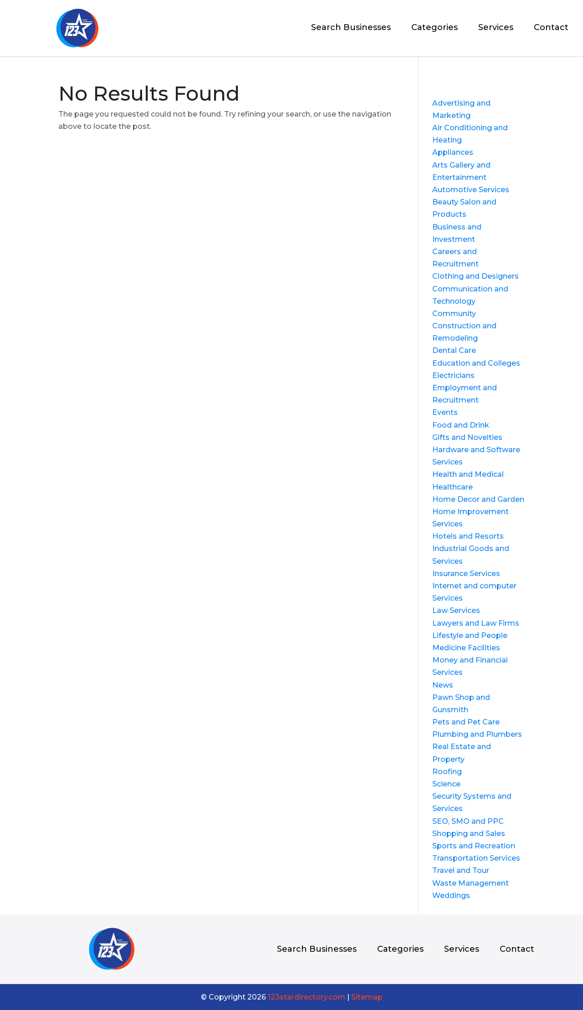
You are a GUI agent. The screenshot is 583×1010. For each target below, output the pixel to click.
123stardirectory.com (306, 997)
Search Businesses (351, 28)
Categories (434, 28)
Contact (551, 28)
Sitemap (367, 997)
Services (495, 28)
